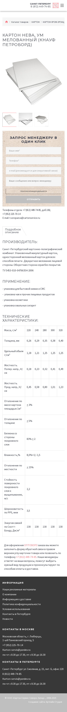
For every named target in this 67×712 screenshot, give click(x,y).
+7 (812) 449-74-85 (26, 557)
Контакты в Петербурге (16, 614)
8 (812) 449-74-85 (12, 673)
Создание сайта (36, 701)
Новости (7, 618)
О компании (9, 594)
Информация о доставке (16, 599)
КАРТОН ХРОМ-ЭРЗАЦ (53, 21)
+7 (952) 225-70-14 (11, 213)
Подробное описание (13, 231)
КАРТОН (36, 21)
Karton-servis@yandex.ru (16, 649)
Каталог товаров (19, 21)
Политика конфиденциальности (33, 191)
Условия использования (16, 609)
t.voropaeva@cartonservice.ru (24, 217)
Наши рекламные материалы (19, 589)
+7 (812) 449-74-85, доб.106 (36, 210)
